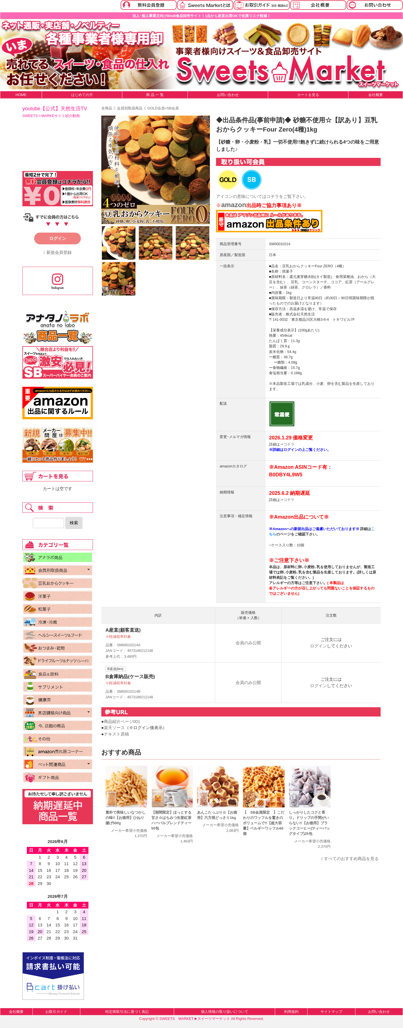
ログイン (318, 645)
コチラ (272, 196)
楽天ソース (114, 727)
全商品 (106, 108)
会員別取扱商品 (129, 108)
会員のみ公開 (248, 642)
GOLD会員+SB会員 (163, 108)
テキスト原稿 (116, 734)
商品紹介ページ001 (122, 721)
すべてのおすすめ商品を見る (351, 858)
